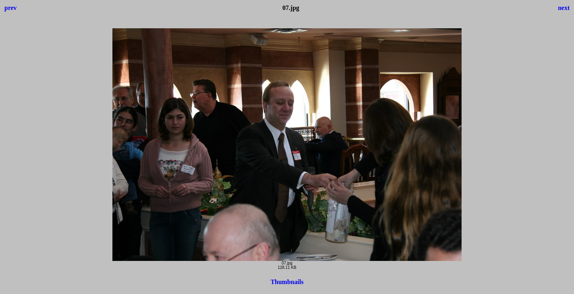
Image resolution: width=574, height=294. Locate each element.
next (564, 7)
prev (10, 7)
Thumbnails (287, 281)
